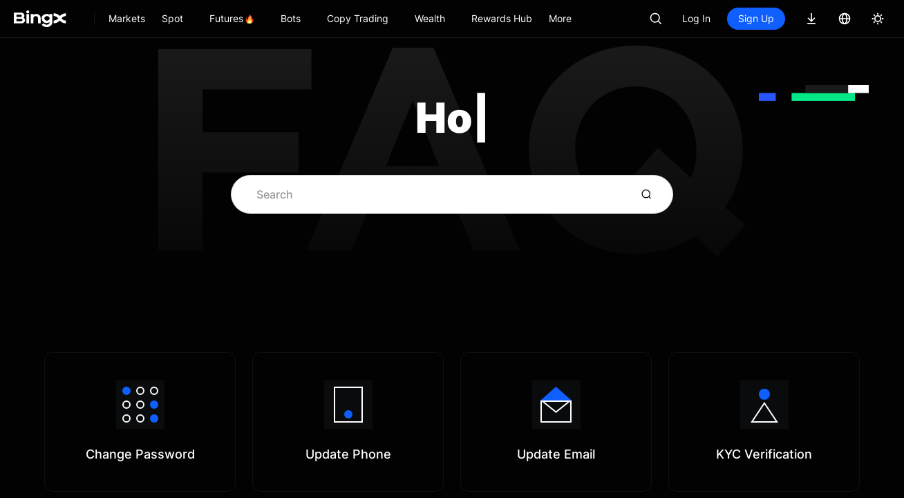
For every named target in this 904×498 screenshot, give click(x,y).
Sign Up (756, 18)
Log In (696, 18)
